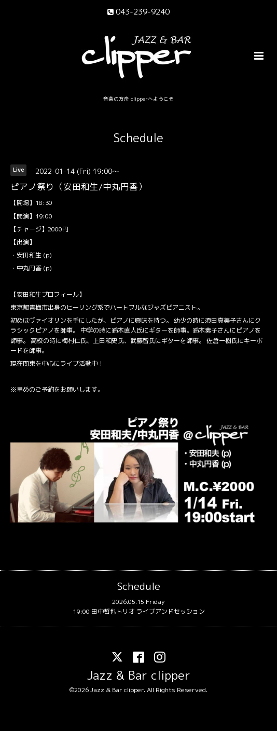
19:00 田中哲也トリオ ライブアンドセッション (139, 611)
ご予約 (44, 389)
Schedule (138, 138)
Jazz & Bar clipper (138, 675)
